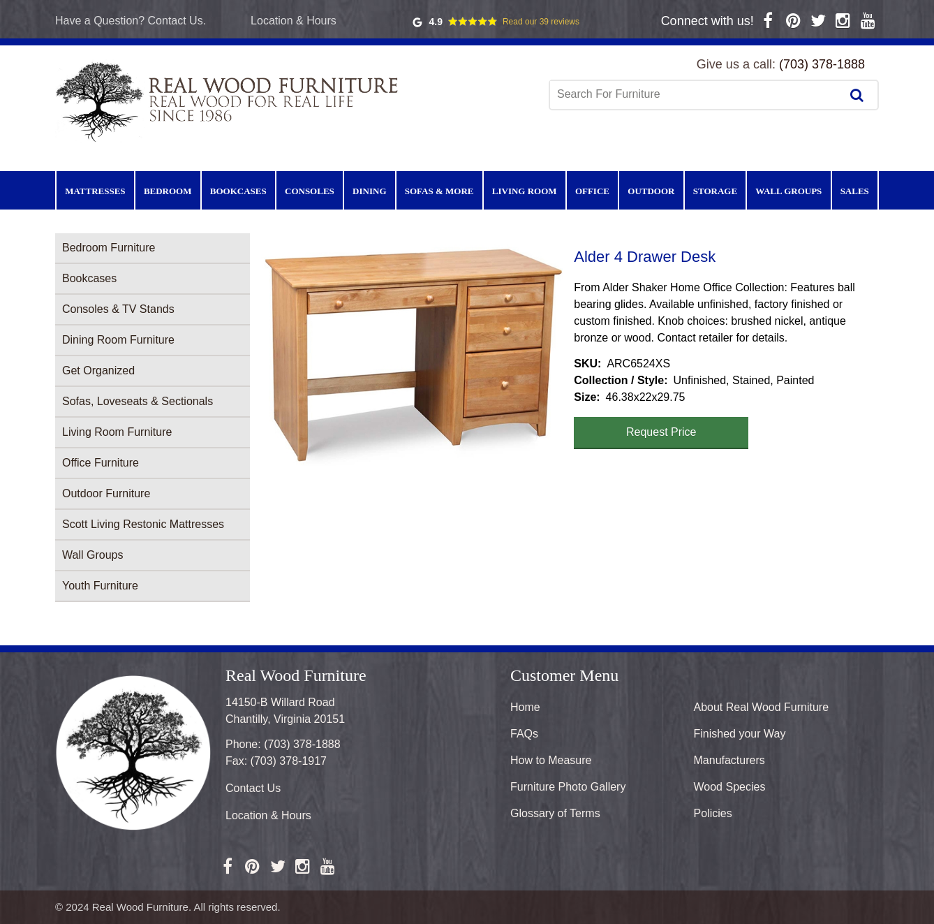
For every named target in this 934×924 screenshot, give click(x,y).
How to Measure (551, 760)
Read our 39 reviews (541, 22)
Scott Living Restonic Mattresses (143, 524)
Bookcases (89, 278)
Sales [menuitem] (854, 191)
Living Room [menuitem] (524, 191)
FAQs (524, 734)
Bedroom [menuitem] (168, 191)
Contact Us (253, 788)
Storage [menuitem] (715, 191)
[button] (412, 355)
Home (525, 707)
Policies (713, 813)
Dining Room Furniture (118, 340)
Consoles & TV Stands (118, 309)
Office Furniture (100, 463)
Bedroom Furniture (108, 248)
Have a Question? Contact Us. (130, 21)
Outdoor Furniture (106, 493)
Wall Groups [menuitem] (788, 191)
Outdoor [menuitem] (651, 191)
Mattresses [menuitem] (95, 191)
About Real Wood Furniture (761, 707)
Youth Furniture (100, 586)
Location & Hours (293, 21)
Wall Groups (92, 555)
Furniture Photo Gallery (567, 787)
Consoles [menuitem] (309, 191)
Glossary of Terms (555, 813)
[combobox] (696, 94)
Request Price (661, 432)
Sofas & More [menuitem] (439, 191)
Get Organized (98, 370)
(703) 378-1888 (822, 64)
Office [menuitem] (592, 191)
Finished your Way (740, 734)
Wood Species (730, 787)
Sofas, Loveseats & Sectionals (137, 401)
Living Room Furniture (117, 432)
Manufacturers (729, 760)
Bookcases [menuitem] (238, 191)
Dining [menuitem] (369, 191)
